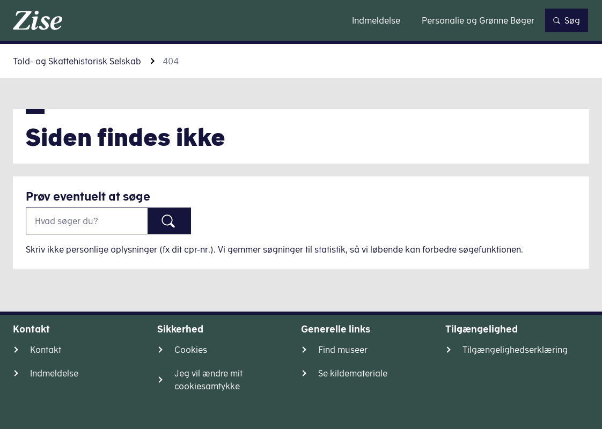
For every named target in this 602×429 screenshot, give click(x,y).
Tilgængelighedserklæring (515, 349)
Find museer (343, 349)
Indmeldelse (54, 373)
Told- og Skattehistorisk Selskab (77, 61)
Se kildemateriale (352, 373)
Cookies (190, 349)
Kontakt (45, 349)
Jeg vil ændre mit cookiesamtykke (208, 379)
